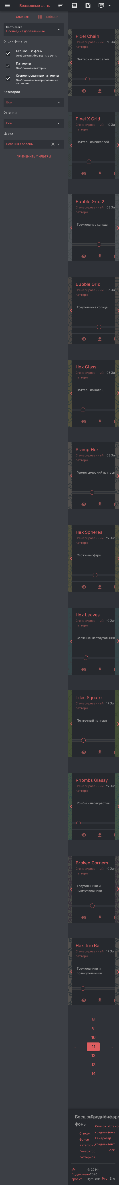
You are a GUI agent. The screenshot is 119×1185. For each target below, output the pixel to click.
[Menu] (7, 5)
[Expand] (105, 5)
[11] (93, 1046)
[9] (93, 1028)
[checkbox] (8, 53)
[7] (75, 1046)
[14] (93, 1073)
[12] (93, 1055)
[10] (93, 1037)
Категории (87, 1145)
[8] (93, 1019)
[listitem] (34, 53)
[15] (112, 1046)
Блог (111, 1150)
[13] (93, 1065)
